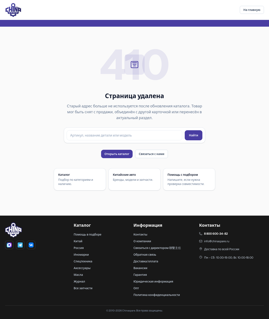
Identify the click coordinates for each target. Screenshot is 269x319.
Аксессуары (82, 268)
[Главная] (13, 10)
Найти (193, 135)
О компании (142, 241)
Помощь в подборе (88, 234)
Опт (136, 288)
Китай (78, 241)
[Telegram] (20, 245)
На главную (251, 10)
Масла (78, 275)
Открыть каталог (116, 154)
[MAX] (9, 245)
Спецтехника (83, 261)
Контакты (140, 234)
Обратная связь (144, 255)
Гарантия (140, 275)
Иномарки (81, 255)
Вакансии (140, 268)
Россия (79, 248)
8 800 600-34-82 (216, 234)
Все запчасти (83, 288)
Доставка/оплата (145, 261)
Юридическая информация (153, 281)
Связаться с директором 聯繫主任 (157, 248)
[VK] (31, 245)
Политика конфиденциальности (156, 295)
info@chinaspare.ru (216, 241)
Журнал (79, 281)
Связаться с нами (151, 154)
